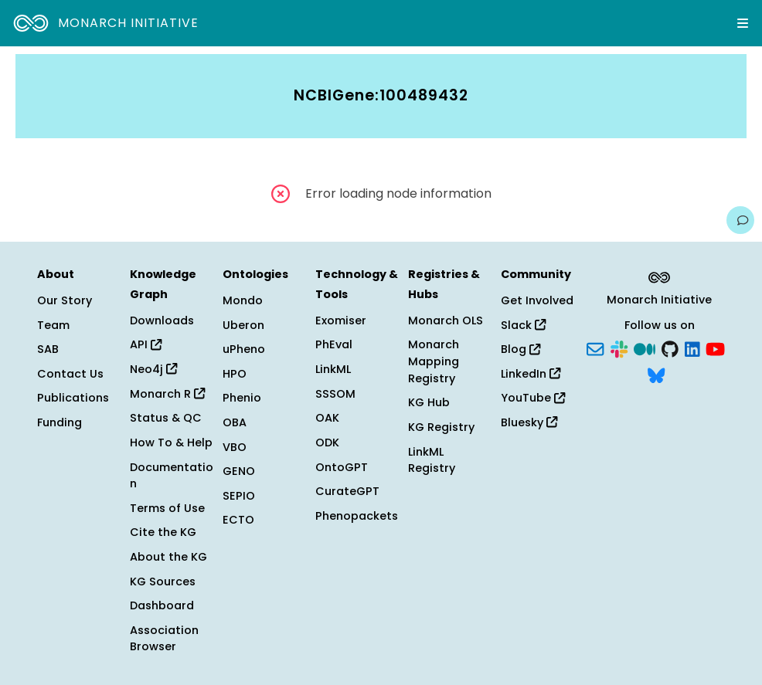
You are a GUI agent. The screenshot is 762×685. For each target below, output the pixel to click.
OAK (327, 418)
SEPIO (239, 496)
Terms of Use (167, 508)
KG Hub (429, 402)
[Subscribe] (595, 348)
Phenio (242, 397)
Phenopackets (356, 516)
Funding (59, 422)
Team (53, 325)
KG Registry (441, 427)
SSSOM (335, 394)
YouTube (533, 397)
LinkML (333, 369)
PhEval (333, 344)
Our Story (64, 300)
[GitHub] (670, 348)
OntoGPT (341, 467)
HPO (235, 373)
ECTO (238, 519)
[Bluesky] (656, 373)
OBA (235, 422)
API (146, 344)
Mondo (243, 300)
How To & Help (171, 442)
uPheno (244, 349)
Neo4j (153, 369)
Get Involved (537, 300)
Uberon (243, 325)
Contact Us (70, 373)
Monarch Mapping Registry (433, 361)
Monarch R (167, 394)
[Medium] (644, 348)
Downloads (162, 320)
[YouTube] (715, 348)
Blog (520, 349)
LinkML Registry (431, 460)
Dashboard (162, 605)
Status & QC (166, 418)
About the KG (168, 557)
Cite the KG (163, 532)
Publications (73, 397)
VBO (235, 447)
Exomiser (340, 320)
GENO (239, 471)
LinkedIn (530, 373)
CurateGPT (347, 491)
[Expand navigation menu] (742, 23)
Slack (523, 325)
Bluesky (529, 422)
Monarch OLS (445, 320)
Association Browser (164, 638)
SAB (48, 349)
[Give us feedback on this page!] (740, 220)
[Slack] (619, 348)
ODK (327, 442)
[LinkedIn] (692, 348)
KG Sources (163, 581)
